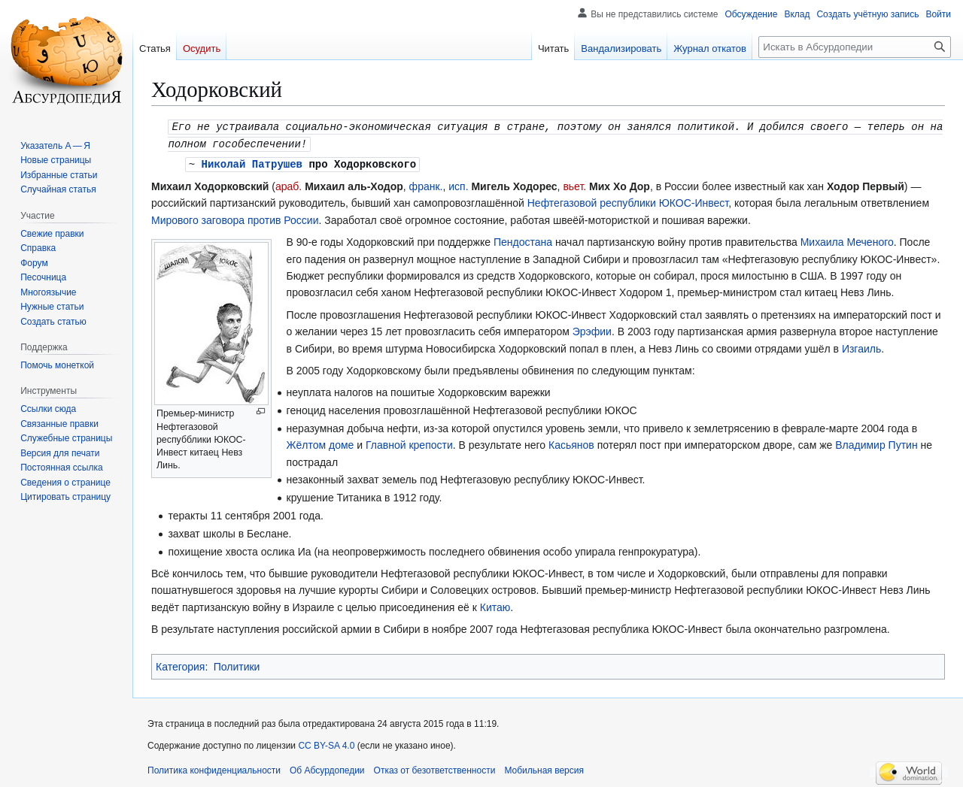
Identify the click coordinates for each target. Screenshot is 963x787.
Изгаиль (861, 347)
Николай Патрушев (252, 162)
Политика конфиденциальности (214, 768)
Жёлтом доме (320, 443)
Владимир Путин (876, 443)
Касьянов (571, 443)
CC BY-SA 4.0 (326, 743)
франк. (426, 184)
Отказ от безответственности (435, 768)
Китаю (495, 605)
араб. (288, 184)
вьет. (574, 184)
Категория (180, 664)
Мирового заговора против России (234, 218)
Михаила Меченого (847, 240)
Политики (237, 664)
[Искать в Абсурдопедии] (854, 47)
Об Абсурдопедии (327, 768)
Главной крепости (409, 443)
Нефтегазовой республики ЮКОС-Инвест (627, 201)
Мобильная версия (544, 768)
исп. (458, 184)
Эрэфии (592, 329)
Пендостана (523, 240)
